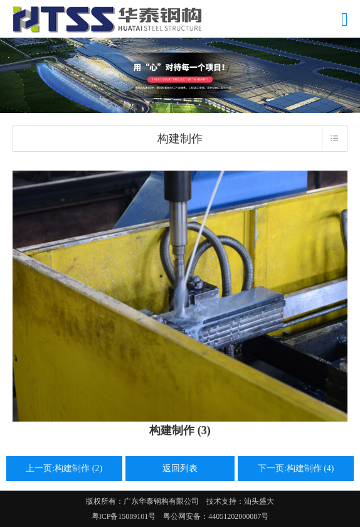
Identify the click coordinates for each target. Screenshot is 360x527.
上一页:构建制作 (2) (64, 468)
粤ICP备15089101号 (124, 516)
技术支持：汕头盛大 (240, 501)
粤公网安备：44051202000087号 (212, 516)
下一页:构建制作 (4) (296, 468)
